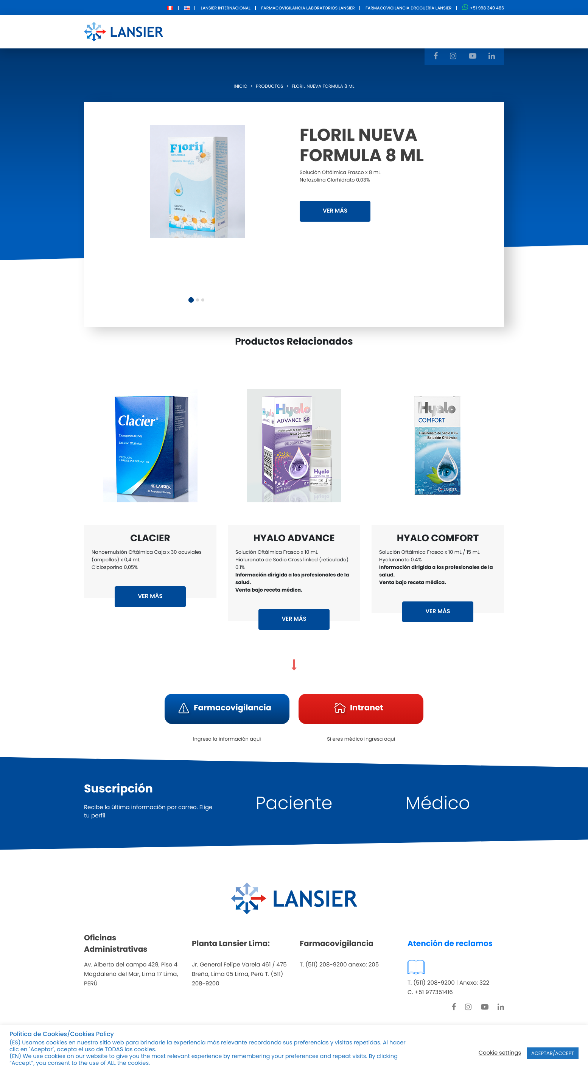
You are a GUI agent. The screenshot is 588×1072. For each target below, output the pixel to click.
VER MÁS (335, 211)
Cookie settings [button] (500, 1053)
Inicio (240, 86)
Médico (438, 803)
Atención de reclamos (450, 943)
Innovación (328, 31)
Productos (279, 31)
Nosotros (234, 31)
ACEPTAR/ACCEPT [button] (552, 1053)
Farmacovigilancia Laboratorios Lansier (308, 8)
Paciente (294, 803)
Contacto (376, 31)
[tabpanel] (197, 181)
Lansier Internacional (225, 8)
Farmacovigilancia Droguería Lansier (409, 8)
